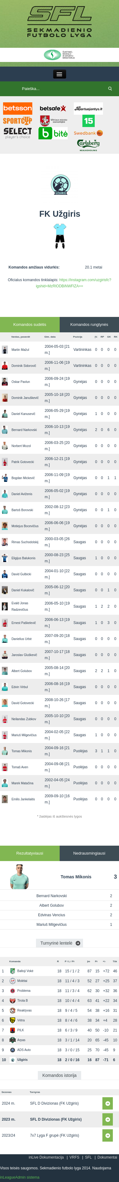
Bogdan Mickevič (23, 478)
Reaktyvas (21, 1010)
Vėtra (17, 1020)
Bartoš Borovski (22, 510)
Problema (20, 990)
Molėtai (18, 981)
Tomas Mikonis (21, 751)
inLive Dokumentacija (46, 1157)
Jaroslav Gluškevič (24, 655)
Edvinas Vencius (51, 915)
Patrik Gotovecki (22, 462)
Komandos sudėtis (29, 324)
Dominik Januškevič (24, 398)
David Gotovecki (22, 703)
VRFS (74, 1157)
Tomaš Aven (19, 767)
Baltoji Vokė (21, 971)
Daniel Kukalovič (22, 590)
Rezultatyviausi (29, 853)
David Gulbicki (21, 574)
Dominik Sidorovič (23, 365)
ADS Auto (20, 1050)
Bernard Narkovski (24, 430)
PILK (17, 1030)
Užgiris (18, 1059)
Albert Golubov (21, 671)
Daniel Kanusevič (23, 414)
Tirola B (19, 1000)
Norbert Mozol (21, 446)
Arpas (17, 1040)
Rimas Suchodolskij (24, 542)
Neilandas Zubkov (23, 719)
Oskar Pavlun (20, 382)
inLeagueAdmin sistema (19, 1177)
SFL (88, 1157)
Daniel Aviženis (21, 494)
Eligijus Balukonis (23, 558)
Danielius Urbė (21, 639)
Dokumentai (107, 1157)
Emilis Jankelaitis (23, 799)
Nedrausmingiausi (89, 853)
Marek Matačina (22, 783)
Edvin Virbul (19, 687)
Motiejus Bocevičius (24, 526)
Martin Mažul (20, 349)
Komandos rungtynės (89, 324)
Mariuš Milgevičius (24, 735)
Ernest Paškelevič (23, 623)
